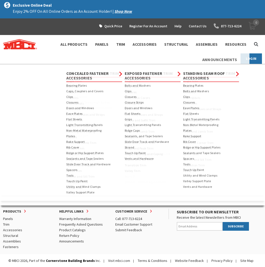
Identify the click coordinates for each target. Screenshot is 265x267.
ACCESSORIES (145, 44)
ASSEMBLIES (207, 44)
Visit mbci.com (119, 260)
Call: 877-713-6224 (128, 218)
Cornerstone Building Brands (70, 260)
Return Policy (69, 235)
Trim (6, 224)
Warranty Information (75, 218)
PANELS (102, 44)
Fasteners (11, 247)
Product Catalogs (72, 230)
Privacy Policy (222, 260)
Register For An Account (148, 26)
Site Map (247, 260)
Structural (10, 235)
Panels (8, 218)
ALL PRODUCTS (73, 44)
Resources (235, 44)
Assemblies (12, 241)
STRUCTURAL (176, 44)
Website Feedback (189, 260)
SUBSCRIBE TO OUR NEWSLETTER (208, 211)
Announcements (71, 241)
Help (178, 26)
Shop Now (123, 11)
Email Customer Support (133, 224)
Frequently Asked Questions (81, 224)
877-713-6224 (227, 26)
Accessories (12, 230)
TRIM (120, 44)
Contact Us (198, 26)
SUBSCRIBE (236, 226)
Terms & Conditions (152, 260)
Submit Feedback (128, 230)
